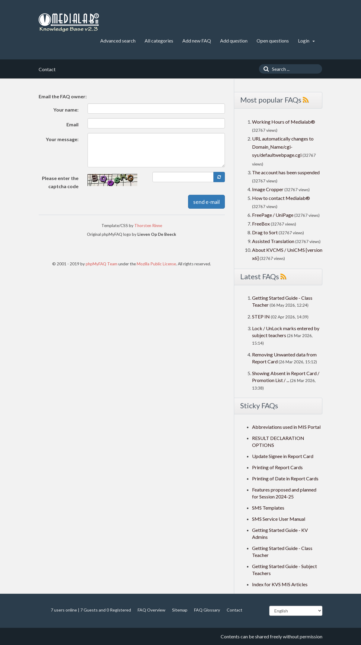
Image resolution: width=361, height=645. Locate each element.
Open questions (273, 40)
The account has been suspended (286, 172)
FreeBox (261, 223)
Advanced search (118, 40)
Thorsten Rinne (148, 225)
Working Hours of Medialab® (283, 122)
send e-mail (206, 201)
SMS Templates (268, 508)
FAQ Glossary (207, 609)
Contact (234, 609)
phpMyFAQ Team (101, 263)
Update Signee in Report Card (282, 456)
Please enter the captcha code (60, 182)
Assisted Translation (273, 241)
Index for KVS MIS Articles (280, 584)
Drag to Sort (265, 232)
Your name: (65, 109)
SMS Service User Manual (278, 519)
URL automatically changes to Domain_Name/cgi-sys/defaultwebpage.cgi (283, 147)
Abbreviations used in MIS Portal (286, 427)
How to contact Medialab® (281, 198)
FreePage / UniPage (272, 215)
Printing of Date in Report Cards (285, 478)
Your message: (62, 139)
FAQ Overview (151, 609)
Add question (234, 40)
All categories (159, 40)
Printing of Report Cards (277, 467)
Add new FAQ (196, 40)
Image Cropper (267, 189)
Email (72, 124)
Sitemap (179, 609)
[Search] (264, 69)
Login (306, 40)
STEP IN (261, 316)
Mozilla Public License (156, 263)
